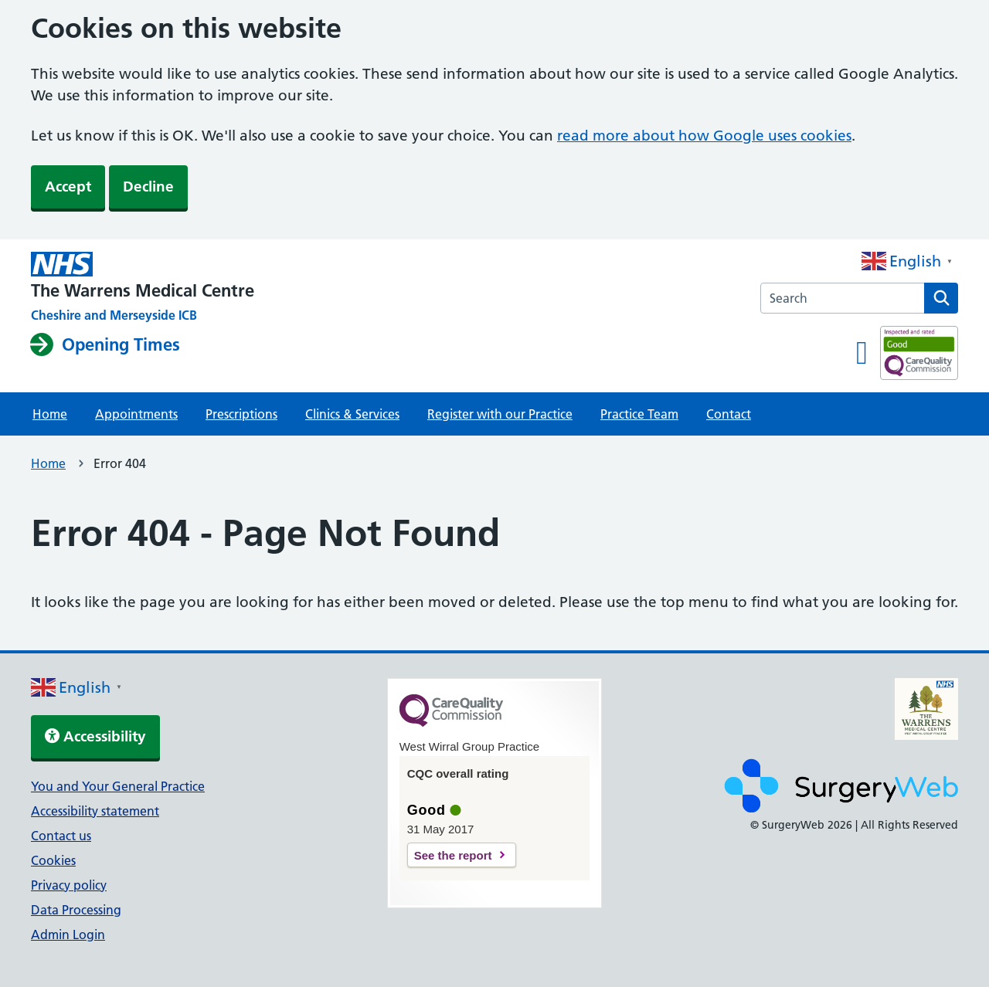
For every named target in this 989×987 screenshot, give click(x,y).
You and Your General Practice (118, 786)
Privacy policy (69, 885)
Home (49, 414)
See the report (453, 855)
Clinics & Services (352, 414)
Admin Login (68, 934)
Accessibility (95, 736)
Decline (148, 186)
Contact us (61, 835)
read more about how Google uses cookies (704, 135)
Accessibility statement (95, 811)
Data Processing (76, 909)
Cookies (53, 860)
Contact (728, 414)
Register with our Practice (500, 414)
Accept (68, 186)
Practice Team (639, 414)
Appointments (136, 414)
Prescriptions (241, 414)
